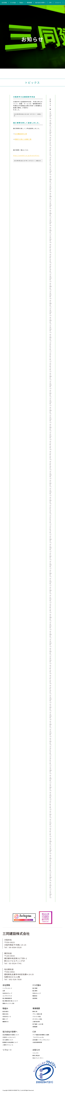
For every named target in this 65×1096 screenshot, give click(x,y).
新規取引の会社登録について (10, 1042)
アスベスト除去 (36, 1016)
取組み (21, 2)
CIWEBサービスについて (9, 1037)
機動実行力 (5, 1021)
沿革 (4, 991)
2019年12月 (50, 669)
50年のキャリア (36, 993)
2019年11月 (50, 679)
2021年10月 (50, 529)
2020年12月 (50, 607)
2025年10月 (50, 161)
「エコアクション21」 (38, 1037)
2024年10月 (50, 268)
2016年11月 (50, 831)
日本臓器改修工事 (21, 134)
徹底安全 (34, 996)
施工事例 (34, 991)
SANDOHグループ (7, 993)
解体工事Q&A (36, 1055)
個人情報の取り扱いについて (10, 1001)
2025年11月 (50, 151)
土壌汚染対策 (36, 1021)
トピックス (35, 1053)
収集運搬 (34, 1026)
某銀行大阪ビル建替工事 (23, 139)
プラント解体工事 (37, 1014)
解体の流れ (5, 1014)
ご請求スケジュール (8, 1045)
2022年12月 (50, 444)
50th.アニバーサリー (38, 1058)
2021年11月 (50, 519)
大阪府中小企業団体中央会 (24, 97)
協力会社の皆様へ (40, 2)
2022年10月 (50, 465)
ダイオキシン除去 (37, 1019)
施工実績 (34, 988)
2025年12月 (50, 141)
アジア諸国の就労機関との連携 (40, 1035)
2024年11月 (50, 258)
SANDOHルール (7, 1016)
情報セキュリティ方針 (8, 1003)
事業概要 (29, 2)
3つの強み (13, 2)
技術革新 (34, 998)
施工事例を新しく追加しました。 (27, 123)
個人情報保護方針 (7, 998)
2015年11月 (50, 867)
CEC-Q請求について (8, 1040)
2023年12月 (50, 346)
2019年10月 (50, 689)
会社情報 (4, 2)
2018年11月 (50, 760)
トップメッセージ (7, 988)
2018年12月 (50, 750)
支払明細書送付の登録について (11, 1035)
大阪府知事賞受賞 (37, 1042)
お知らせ (38, 160)
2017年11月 (50, 804)
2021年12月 (50, 509)
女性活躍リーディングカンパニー (41, 1040)
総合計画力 (5, 1011)
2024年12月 (50, 248)
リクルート (58, 2)
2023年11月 (50, 356)
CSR (50, 2)
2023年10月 (50, 366)
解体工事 (34, 1011)
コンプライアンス (7, 996)
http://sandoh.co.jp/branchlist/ (26, 155)
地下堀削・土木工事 (37, 1024)
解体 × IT (5, 1019)
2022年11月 (50, 455)
